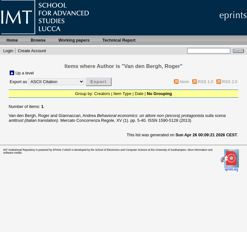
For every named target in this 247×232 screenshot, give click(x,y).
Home (12, 40)
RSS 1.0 (205, 81)
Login (8, 50)
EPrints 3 (58, 150)
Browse (38, 40)
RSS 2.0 (229, 81)
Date (139, 93)
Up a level (24, 73)
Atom (184, 81)
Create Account (32, 50)
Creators (102, 93)
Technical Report (118, 40)
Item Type (123, 93)
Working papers (74, 40)
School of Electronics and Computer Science (121, 150)
